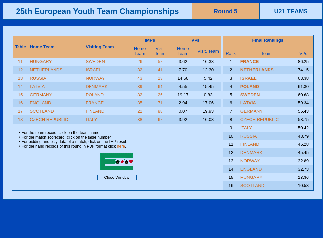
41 (160, 69)
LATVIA (37, 86)
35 (139, 102)
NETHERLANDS (46, 69)
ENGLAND (40, 102)
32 (139, 69)
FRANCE (95, 102)
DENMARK (97, 86)
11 (20, 61)
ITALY (91, 119)
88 (160, 111)
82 (139, 94)
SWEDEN (95, 61)
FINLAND (95, 111)
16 (20, 102)
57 (160, 61)
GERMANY (41, 94)
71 (160, 102)
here (121, 146)
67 (160, 119)
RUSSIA (38, 78)
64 (160, 86)
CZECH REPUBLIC (49, 119)
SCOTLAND (42, 111)
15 (20, 94)
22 (139, 111)
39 (139, 86)
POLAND (95, 94)
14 (20, 86)
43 (139, 78)
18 (20, 119)
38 (139, 119)
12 (20, 69)
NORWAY (95, 78)
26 (139, 61)
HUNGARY (41, 61)
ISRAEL (93, 69)
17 (20, 111)
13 (20, 78)
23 (160, 78)
